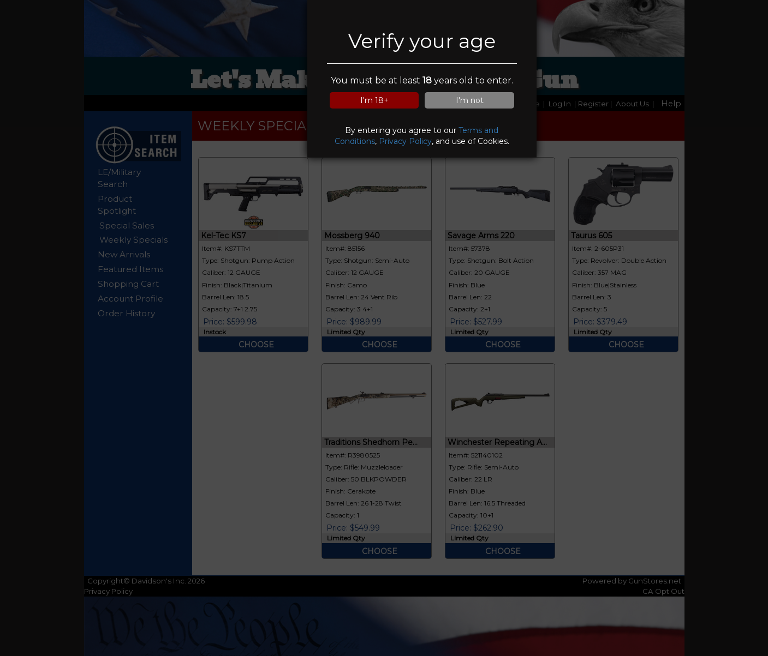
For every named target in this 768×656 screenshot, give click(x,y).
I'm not (470, 100)
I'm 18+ (374, 100)
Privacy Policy (405, 141)
